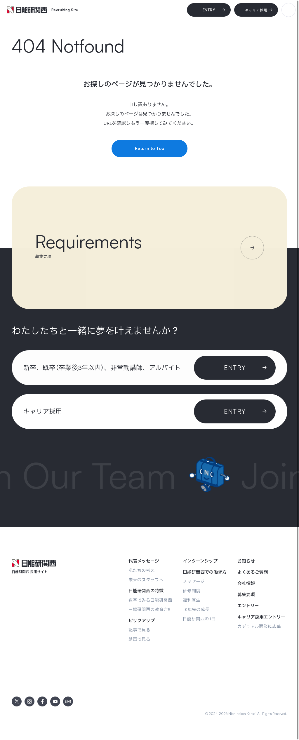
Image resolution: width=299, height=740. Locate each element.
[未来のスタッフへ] (146, 579)
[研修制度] (191, 591)
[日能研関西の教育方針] (150, 609)
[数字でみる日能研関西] (150, 600)
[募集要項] (246, 595)
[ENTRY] (235, 411)
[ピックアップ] (141, 621)
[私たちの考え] (141, 570)
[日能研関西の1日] (199, 619)
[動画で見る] (139, 639)
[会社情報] (246, 584)
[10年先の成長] (196, 609)
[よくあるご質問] (252, 572)
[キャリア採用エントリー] (261, 617)
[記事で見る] (139, 630)
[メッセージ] (194, 581)
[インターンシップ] (200, 561)
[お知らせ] (246, 561)
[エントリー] (248, 606)
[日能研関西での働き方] (205, 572)
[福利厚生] (191, 600)
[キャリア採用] (256, 10)
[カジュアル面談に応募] (259, 626)
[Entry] (209, 10)
